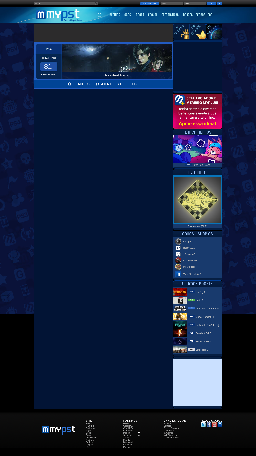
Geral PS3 (128, 426)
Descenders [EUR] (197, 226)
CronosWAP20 (190, 260)
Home (88, 423)
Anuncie (167, 423)
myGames (168, 433)
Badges (89, 442)
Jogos (88, 430)
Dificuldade (128, 442)
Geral (126, 423)
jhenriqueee (189, 267)
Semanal (127, 435)
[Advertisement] (103, 33)
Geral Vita (128, 430)
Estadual (127, 444)
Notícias (90, 440)
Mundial (127, 440)
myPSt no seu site (172, 435)
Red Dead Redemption (208, 308)
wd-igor (187, 241)
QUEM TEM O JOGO (108, 84)
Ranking (90, 426)
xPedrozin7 (189, 254)
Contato (167, 426)
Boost (88, 433)
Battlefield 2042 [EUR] (207, 325)
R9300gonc (189, 248)
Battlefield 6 (202, 350)
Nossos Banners (171, 437)
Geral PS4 (128, 428)
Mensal (126, 433)
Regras (89, 444)
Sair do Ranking (171, 428)
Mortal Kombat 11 (205, 317)
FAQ (88, 447)
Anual (126, 437)
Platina (126, 447)
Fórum (89, 435)
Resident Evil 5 (203, 333)
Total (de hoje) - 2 (192, 274)
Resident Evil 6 (203, 341)
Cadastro (90, 428)
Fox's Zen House (201, 165)
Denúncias (168, 430)
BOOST (135, 84)
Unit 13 (199, 300)
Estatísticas (91, 437)
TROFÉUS (83, 84)
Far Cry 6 (201, 292)
